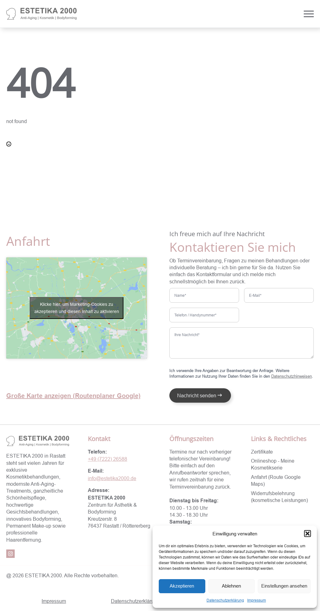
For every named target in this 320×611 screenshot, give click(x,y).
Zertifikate (262, 452)
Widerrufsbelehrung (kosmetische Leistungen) (279, 496)
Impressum (256, 600)
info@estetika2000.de (112, 478)
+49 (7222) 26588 (107, 459)
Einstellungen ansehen (284, 586)
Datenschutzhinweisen (291, 376)
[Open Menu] (309, 14)
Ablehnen (231, 586)
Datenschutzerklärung (225, 600)
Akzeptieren (182, 586)
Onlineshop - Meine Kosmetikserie (272, 464)
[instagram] (10, 553)
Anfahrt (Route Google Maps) (276, 480)
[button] (307, 533)
